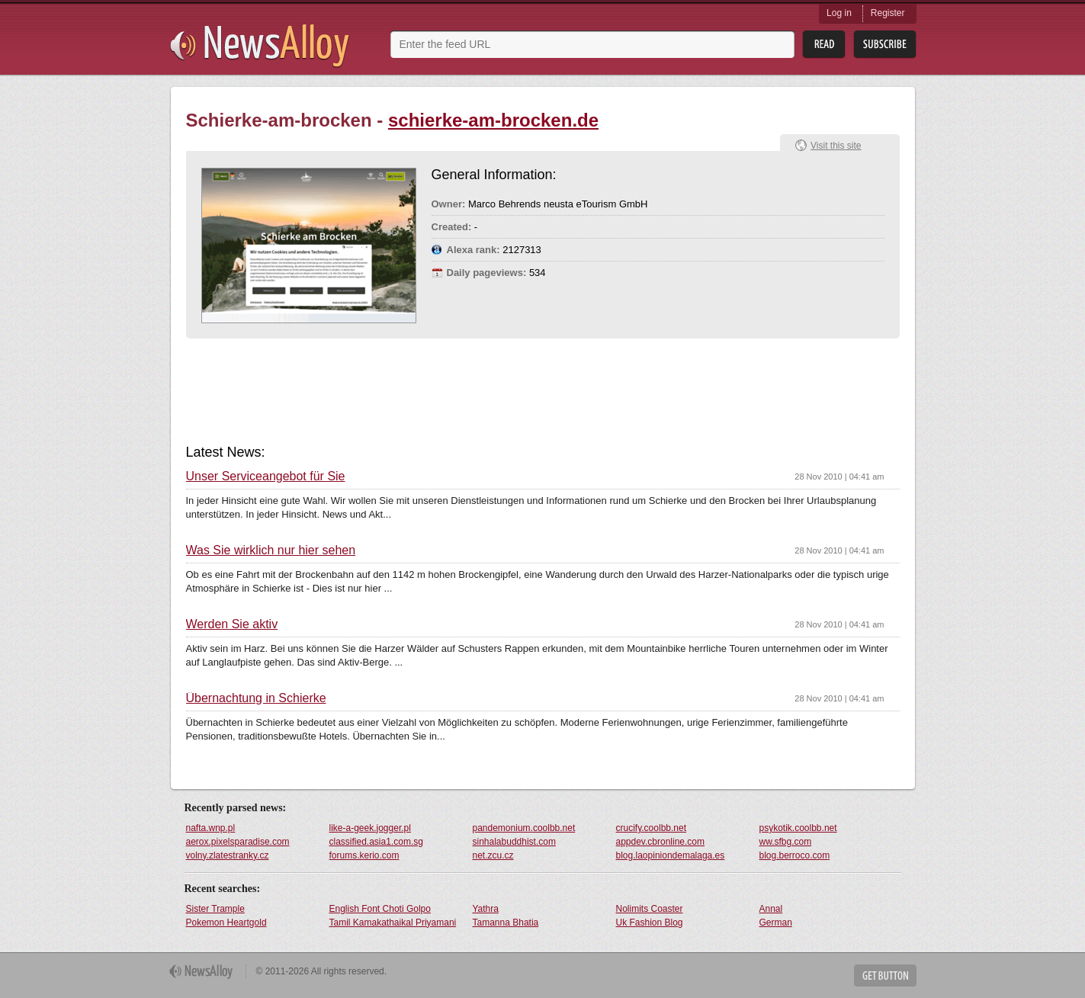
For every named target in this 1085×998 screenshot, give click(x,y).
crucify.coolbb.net (651, 828)
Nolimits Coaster (649, 908)
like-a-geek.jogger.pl (370, 828)
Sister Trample (215, 908)
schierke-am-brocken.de (493, 120)
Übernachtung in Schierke (256, 698)
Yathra (486, 908)
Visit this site (836, 145)
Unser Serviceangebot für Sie (265, 476)
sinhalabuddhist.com (514, 841)
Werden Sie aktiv (232, 624)
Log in (839, 13)
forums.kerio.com (364, 855)
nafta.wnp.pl (211, 828)
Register (888, 13)
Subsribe (884, 44)
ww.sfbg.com (785, 841)
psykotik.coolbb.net (798, 828)
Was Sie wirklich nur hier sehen (271, 550)
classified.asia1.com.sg (376, 841)
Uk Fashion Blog (649, 922)
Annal (771, 908)
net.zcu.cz (493, 855)
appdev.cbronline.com (660, 841)
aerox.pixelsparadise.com (238, 841)
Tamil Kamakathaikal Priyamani (393, 922)
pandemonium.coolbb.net (524, 828)
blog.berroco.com (794, 855)
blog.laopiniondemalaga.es (670, 855)
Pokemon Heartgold (226, 922)
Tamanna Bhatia (506, 922)
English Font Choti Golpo (380, 908)
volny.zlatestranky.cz (227, 855)
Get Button (885, 975)
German (775, 922)
